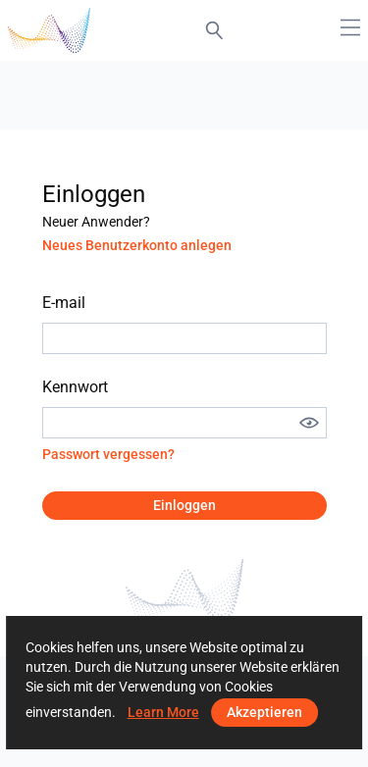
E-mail (63, 302)
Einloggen (184, 505)
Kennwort (75, 387)
